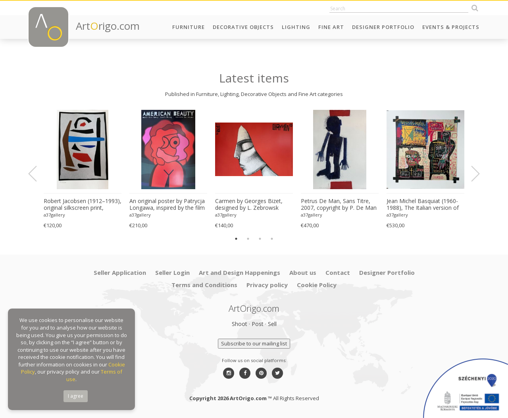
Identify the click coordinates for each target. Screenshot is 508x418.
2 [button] (248, 239)
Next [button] (471, 174)
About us (302, 272)
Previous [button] (37, 174)
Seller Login (172, 272)
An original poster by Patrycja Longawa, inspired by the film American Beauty (167, 204)
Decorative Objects (243, 27)
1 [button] (236, 239)
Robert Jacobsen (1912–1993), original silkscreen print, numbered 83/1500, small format (82, 204)
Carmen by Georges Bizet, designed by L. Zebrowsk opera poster (249, 204)
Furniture (188, 27)
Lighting (296, 27)
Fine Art (331, 27)
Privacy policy (267, 285)
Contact (337, 272)
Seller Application (120, 272)
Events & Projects (450, 27)
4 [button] (272, 239)
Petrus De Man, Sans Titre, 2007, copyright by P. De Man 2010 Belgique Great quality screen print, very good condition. (339, 204)
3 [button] (260, 239)
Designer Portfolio (383, 27)
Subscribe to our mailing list (254, 343)
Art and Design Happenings (239, 272)
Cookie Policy (317, 285)
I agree (75, 396)
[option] (82, 169)
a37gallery (54, 215)
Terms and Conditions (204, 285)
